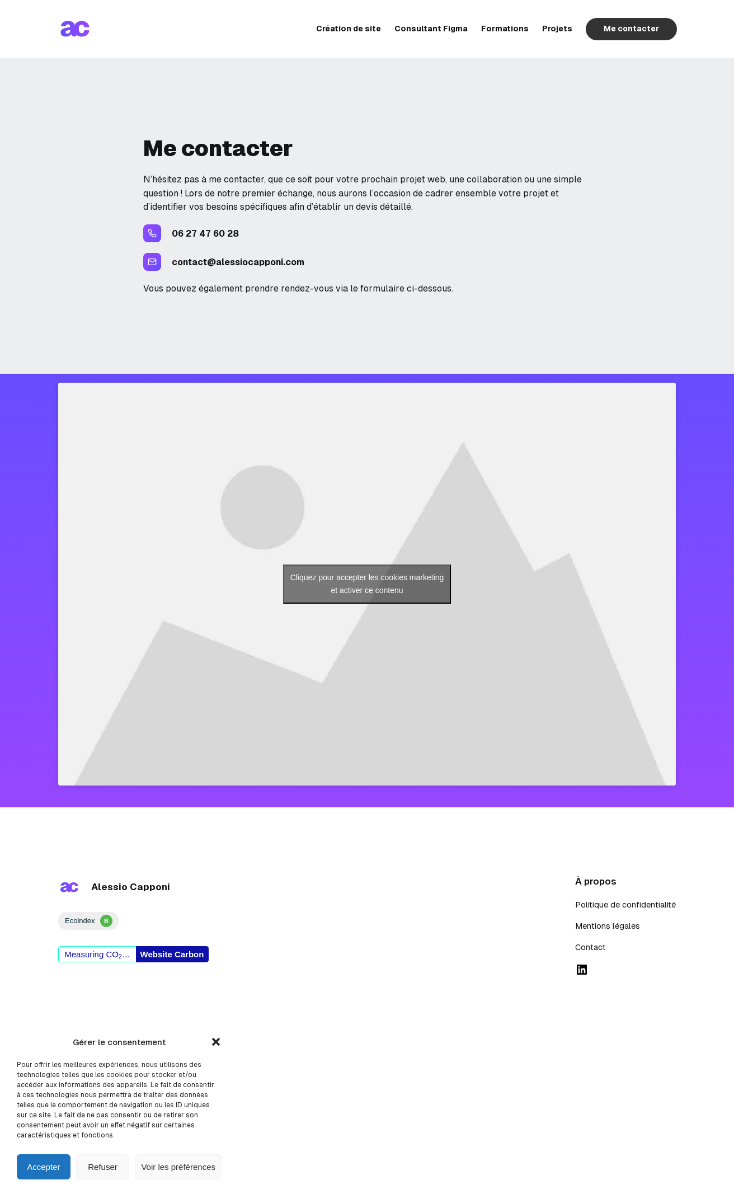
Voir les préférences (178, 1167)
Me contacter (630, 28)
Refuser (102, 1167)
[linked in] (582, 969)
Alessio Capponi (130, 887)
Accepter (43, 1167)
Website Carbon (172, 954)
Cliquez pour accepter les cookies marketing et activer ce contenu (367, 584)
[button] (216, 1041)
